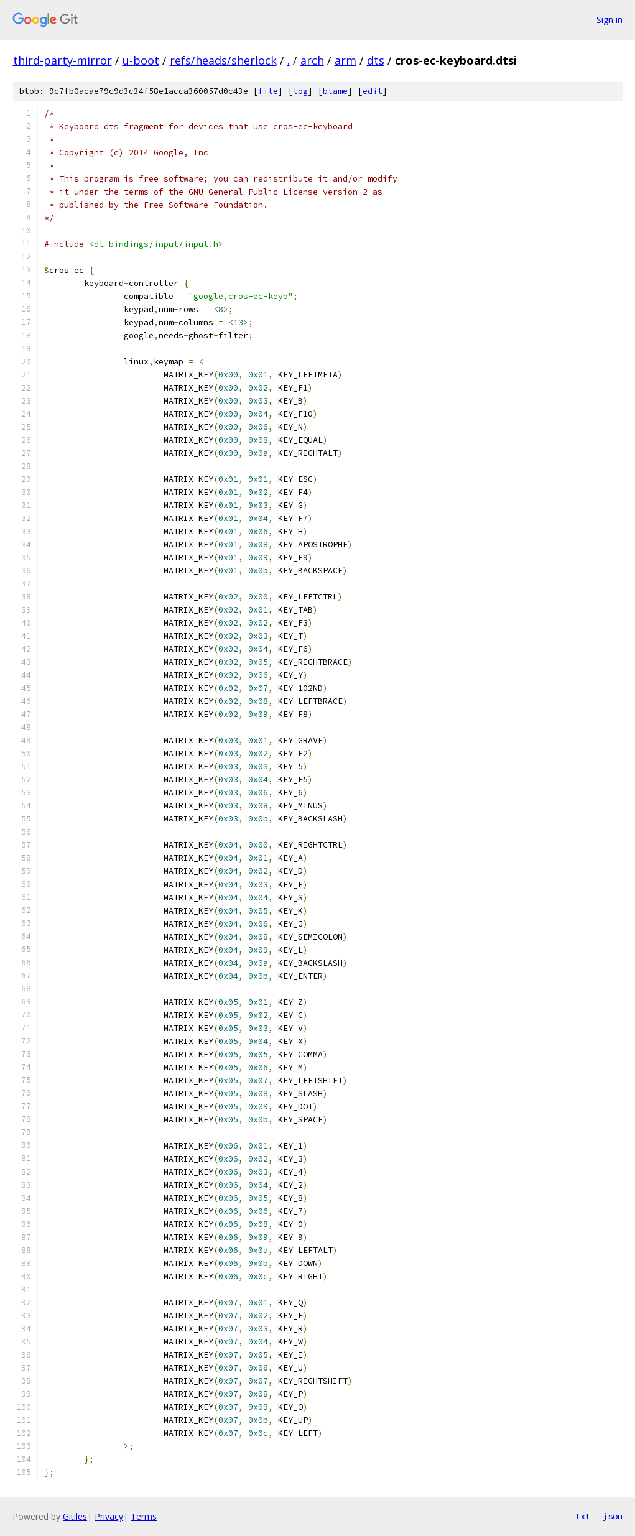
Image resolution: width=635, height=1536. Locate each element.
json (613, 1516)
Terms (144, 1516)
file (268, 91)
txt (582, 1516)
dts (375, 60)
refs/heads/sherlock (223, 60)
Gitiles (75, 1516)
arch (312, 60)
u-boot (141, 60)
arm (345, 60)
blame (335, 91)
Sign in (609, 19)
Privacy (109, 1516)
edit (372, 91)
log (300, 91)
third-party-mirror (62, 60)
